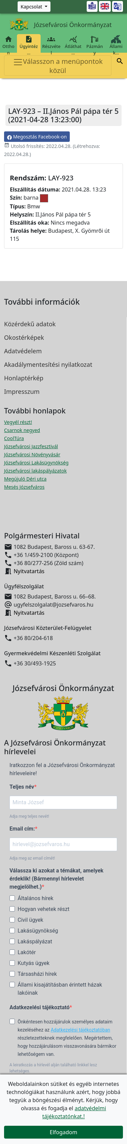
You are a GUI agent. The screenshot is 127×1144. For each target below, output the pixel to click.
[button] (119, 62)
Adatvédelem (23, 351)
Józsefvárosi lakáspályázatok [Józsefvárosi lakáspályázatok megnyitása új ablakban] (35, 470)
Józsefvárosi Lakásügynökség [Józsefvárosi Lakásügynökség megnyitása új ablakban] (36, 462)
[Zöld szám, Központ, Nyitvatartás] (34, 6)
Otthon (8, 45)
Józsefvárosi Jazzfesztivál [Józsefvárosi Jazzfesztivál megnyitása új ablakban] (31, 446)
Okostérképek (24, 337)
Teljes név (21, 787)
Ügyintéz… (29, 45)
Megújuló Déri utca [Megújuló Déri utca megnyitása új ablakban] (25, 479)
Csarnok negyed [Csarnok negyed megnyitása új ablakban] (22, 430)
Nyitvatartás (29, 571)
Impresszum (22, 391)
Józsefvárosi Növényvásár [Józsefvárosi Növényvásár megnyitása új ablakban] (32, 454)
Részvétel (51, 45)
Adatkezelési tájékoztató (39, 1007)
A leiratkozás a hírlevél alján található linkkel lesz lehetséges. (53, 1068)
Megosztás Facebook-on (37, 136)
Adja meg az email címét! (32, 858)
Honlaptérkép (23, 378)
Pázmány (94, 45)
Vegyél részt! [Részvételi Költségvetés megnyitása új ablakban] (18, 422)
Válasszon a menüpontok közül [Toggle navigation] (58, 66)
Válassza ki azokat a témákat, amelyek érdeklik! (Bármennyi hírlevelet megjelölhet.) (56, 878)
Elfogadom (64, 1132)
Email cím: (22, 828)
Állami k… (116, 45)
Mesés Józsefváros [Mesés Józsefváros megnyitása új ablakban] (24, 487)
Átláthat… (73, 45)
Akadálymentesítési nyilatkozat (48, 364)
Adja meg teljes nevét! (29, 816)
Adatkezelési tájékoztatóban (80, 1030)
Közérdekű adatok (30, 324)
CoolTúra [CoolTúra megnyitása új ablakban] (14, 438)
